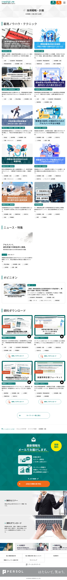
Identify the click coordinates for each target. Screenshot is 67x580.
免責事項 (55, 556)
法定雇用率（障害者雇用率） (16, 60)
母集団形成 (39, 63)
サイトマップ (33, 560)
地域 (5, 217)
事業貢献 (57, 300)
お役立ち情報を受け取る (33, 484)
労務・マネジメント (8, 140)
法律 (5, 60)
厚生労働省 (18, 99)
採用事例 (57, 214)
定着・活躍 (47, 140)
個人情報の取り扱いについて (33, 556)
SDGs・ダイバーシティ (46, 300)
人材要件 (50, 137)
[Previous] (6, 547)
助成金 (5, 137)
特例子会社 (28, 63)
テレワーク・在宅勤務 (49, 179)
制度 (11, 99)
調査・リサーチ (33, 300)
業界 (38, 217)
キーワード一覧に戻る (33, 415)
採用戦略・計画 (18, 63)
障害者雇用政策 (7, 63)
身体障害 (13, 137)
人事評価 (6, 267)
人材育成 (39, 140)
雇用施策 (39, 396)
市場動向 (12, 217)
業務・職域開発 (57, 63)
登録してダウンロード (18, 356)
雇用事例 (19, 140)
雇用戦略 (46, 396)
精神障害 (39, 102)
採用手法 (48, 63)
